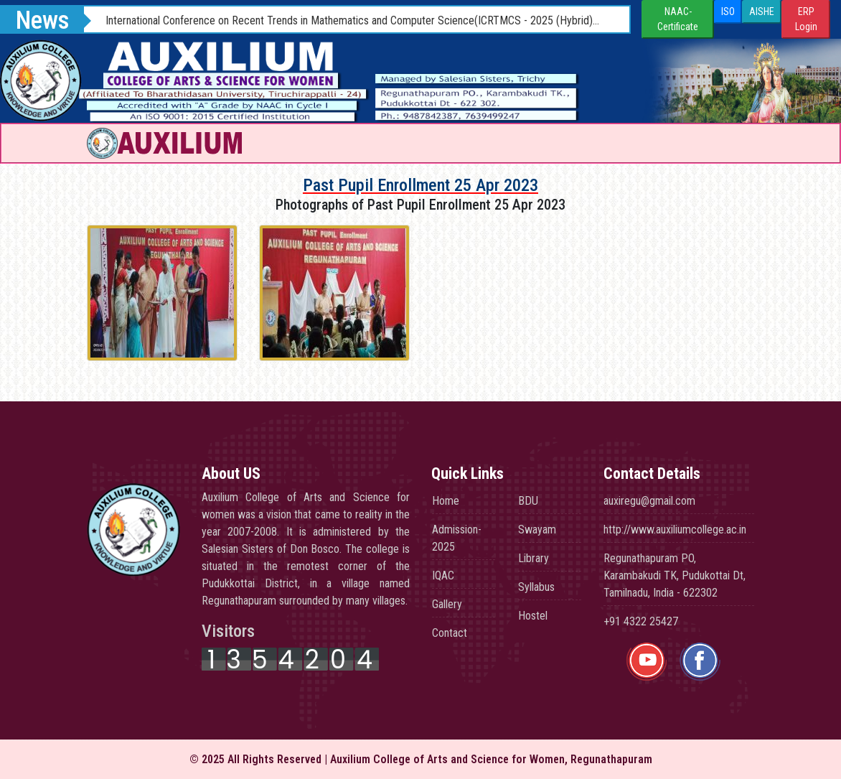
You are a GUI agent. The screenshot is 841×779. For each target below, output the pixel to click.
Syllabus (536, 587)
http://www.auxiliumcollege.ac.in (674, 529)
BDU (528, 501)
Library (533, 558)
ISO (728, 11)
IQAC (443, 575)
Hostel (533, 615)
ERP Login (806, 19)
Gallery (447, 604)
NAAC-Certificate (677, 19)
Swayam (537, 529)
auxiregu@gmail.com (649, 501)
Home (445, 501)
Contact (449, 633)
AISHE (761, 11)
